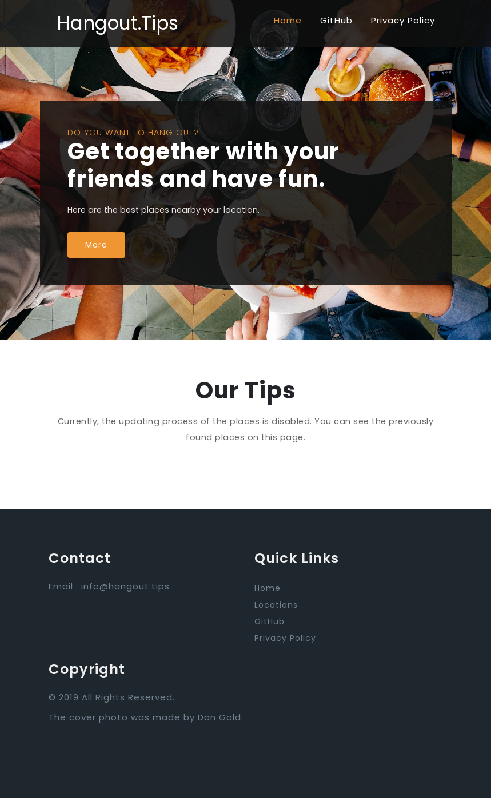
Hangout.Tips (117, 23)
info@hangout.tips (125, 586)
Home (288, 20)
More (96, 244)
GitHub (336, 20)
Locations (276, 605)
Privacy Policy (403, 20)
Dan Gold (219, 717)
